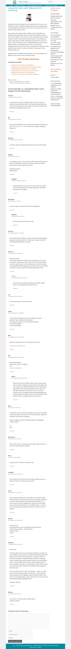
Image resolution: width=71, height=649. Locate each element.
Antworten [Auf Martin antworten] (15, 399)
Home (11, 5)
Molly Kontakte (23, 1)
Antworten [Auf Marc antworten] (12, 349)
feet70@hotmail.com (18, 126)
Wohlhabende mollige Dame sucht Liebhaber (56, 85)
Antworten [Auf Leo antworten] (12, 305)
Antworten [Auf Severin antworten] (12, 536)
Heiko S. (13, 276)
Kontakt (39, 647)
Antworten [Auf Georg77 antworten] (12, 111)
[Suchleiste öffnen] (61, 5)
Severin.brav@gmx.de (16, 368)
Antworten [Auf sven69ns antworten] (12, 484)
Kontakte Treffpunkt (20, 5)
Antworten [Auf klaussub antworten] (12, 148)
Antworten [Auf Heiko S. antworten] (15, 288)
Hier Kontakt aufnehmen (28, 59)
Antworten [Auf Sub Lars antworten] (12, 245)
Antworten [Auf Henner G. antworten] (12, 271)
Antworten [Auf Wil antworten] (12, 132)
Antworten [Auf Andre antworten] (12, 329)
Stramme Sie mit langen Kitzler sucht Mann (19, 81)
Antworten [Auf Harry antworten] (12, 466)
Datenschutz (33, 647)
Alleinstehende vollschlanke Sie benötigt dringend (57, 52)
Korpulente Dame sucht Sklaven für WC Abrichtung (57, 98)
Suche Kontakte (13, 80)
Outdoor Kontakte (55, 103)
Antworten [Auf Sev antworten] (12, 371)
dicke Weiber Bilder (56, 105)
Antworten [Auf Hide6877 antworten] (15, 193)
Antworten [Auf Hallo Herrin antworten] (12, 449)
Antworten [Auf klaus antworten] (12, 431)
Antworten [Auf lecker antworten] (12, 512)
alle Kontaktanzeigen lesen (34, 5)
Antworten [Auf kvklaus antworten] (12, 174)
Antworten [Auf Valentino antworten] (12, 586)
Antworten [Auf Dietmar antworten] (12, 604)
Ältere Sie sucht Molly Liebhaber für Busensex (20, 83)
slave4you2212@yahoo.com (17, 345)
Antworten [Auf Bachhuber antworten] (12, 210)
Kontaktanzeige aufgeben (51, 5)
